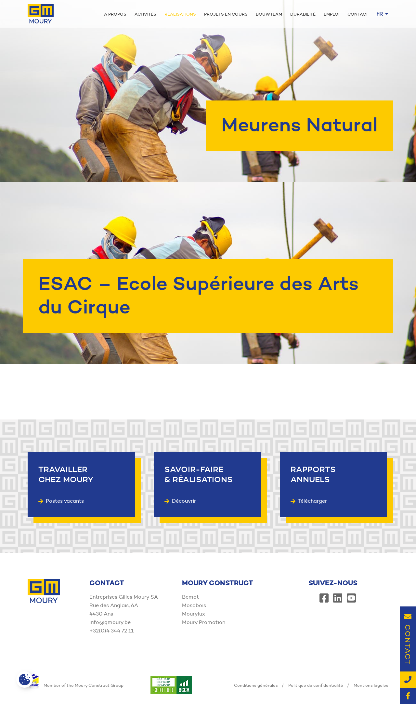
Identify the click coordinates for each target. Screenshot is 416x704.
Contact (357, 14)
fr (382, 14)
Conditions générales (256, 685)
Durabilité (303, 14)
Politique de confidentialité (315, 685)
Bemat (190, 597)
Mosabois (194, 605)
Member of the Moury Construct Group (76, 685)
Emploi (331, 14)
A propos (115, 14)
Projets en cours (226, 14)
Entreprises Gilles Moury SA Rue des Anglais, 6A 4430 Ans (123, 605)
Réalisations (180, 14)
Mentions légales (371, 685)
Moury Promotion (203, 622)
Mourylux (193, 614)
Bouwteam (269, 14)
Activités (145, 14)
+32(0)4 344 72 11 (111, 631)
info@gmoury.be (110, 622)
